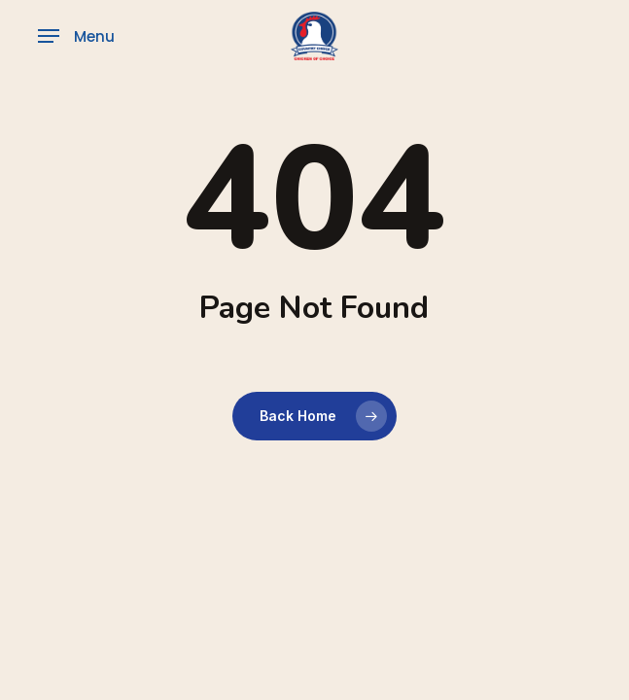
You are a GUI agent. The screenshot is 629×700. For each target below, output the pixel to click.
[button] (76, 36)
